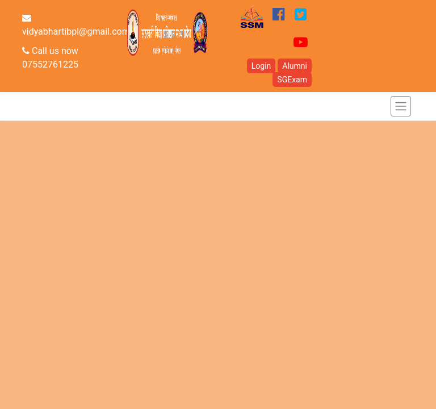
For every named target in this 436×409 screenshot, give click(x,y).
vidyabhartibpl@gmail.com (76, 25)
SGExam (292, 79)
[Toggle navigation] (401, 106)
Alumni (294, 65)
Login (261, 65)
